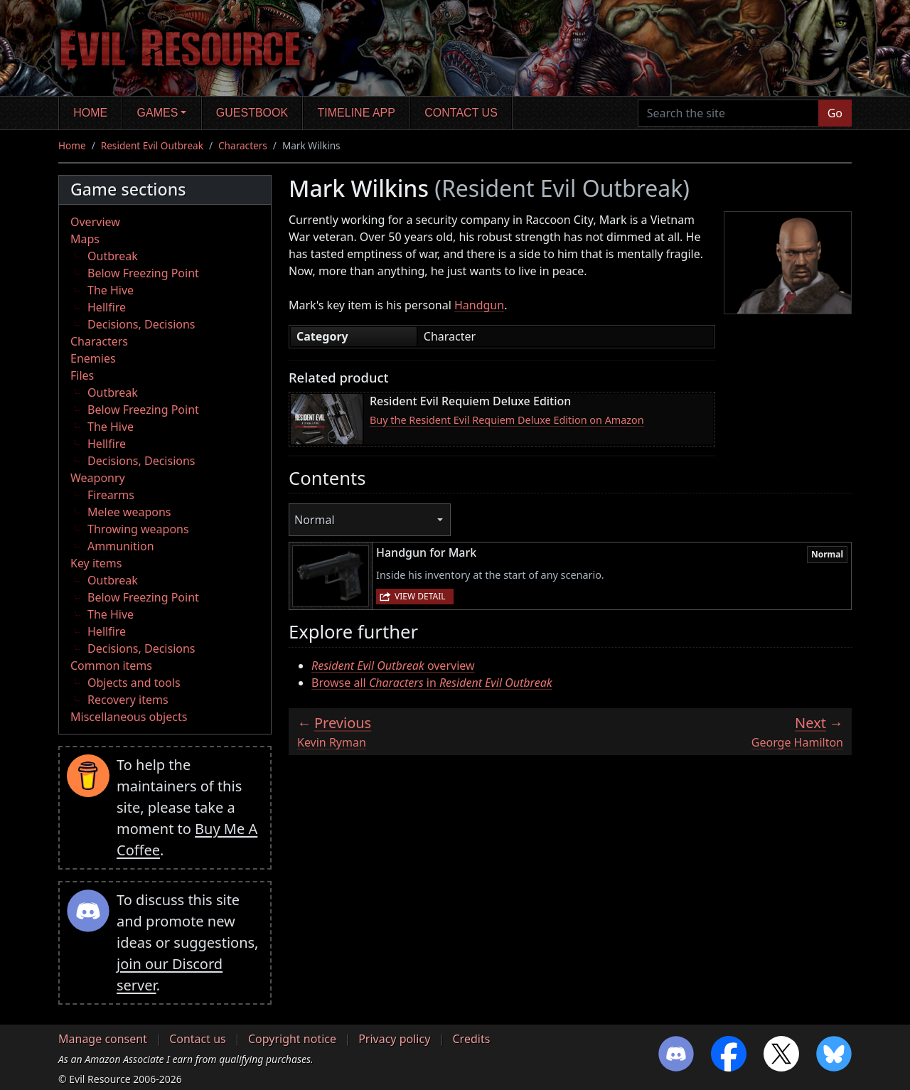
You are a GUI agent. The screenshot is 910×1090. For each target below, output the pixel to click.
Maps (85, 239)
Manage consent (102, 1039)
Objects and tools (134, 682)
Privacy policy (394, 1039)
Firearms (110, 495)
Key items (96, 563)
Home (90, 113)
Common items (111, 665)
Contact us (461, 113)
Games (157, 113)
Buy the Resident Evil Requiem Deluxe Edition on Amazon (507, 420)
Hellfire (106, 307)
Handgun (479, 305)
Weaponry (97, 478)
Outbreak (112, 256)
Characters (242, 145)
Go (835, 113)
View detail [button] (420, 596)
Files (82, 375)
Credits (471, 1039)
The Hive (110, 290)
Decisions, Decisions (141, 324)
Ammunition (120, 546)
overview (393, 665)
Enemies (93, 358)
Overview (95, 222)
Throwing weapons (138, 529)
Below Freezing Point (143, 273)
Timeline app (356, 113)
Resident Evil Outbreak (152, 145)
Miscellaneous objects (128, 717)
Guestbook (252, 113)
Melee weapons (129, 512)
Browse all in (431, 682)
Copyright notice (292, 1039)
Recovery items (127, 699)
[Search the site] (728, 113)
